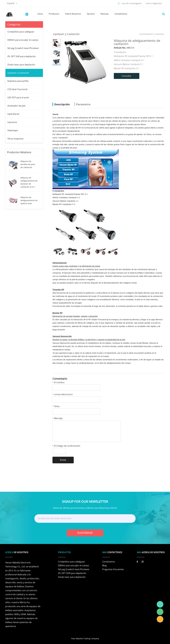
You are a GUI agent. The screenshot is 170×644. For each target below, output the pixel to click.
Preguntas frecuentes (113, 569)
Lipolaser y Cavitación (18, 72)
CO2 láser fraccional (17, 89)
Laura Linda (160, 619)
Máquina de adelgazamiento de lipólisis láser (28, 200)
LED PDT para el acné (18, 97)
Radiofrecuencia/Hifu (18, 81)
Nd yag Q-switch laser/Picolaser (23, 48)
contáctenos (120, 13)
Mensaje (57, 418)
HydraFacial (13, 113)
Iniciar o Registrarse (154, 3)
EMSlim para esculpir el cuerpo (22, 39)
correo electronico (62, 394)
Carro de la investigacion (131, 3)
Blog (104, 565)
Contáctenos (108, 561)
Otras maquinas (15, 138)
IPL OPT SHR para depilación (21, 56)
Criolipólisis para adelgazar (20, 31)
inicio (40, 13)
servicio (91, 13)
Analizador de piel (16, 105)
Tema (56, 406)
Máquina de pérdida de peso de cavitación (27, 164)
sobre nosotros (73, 13)
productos (54, 13)
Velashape (12, 130)
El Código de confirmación (66, 446)
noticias (105, 13)
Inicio (141, 34)
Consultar (126, 75)
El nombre (58, 382)
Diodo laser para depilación (21, 64)
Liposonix (12, 122)
